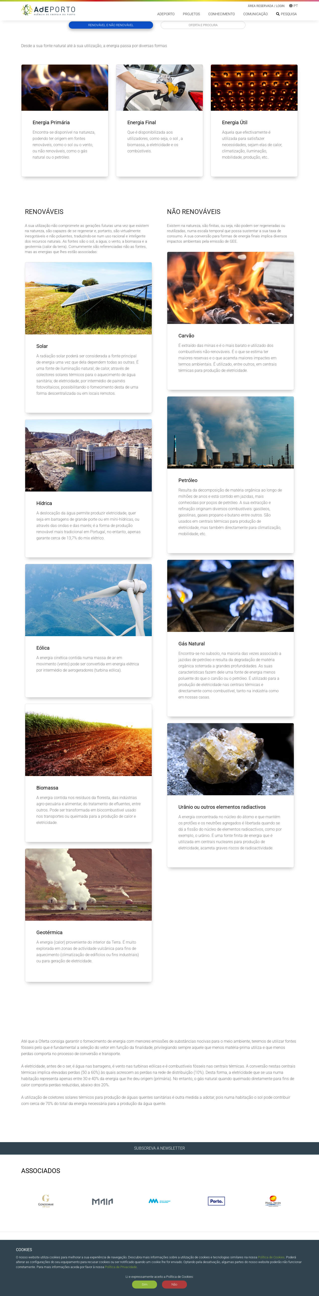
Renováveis (44, 211)
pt (293, 6)
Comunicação (255, 14)
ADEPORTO (165, 14)
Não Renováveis (193, 211)
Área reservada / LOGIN (266, 6)
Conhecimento (221, 14)
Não (174, 1284)
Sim (145, 1284)
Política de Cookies (271, 1257)
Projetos (191, 14)
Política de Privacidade (121, 1267)
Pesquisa (286, 14)
